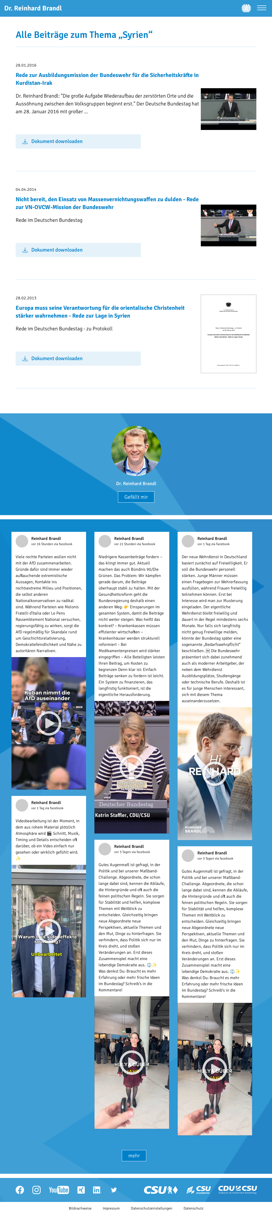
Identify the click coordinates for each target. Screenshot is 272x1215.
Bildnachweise (80, 1208)
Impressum (111, 1208)
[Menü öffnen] (261, 8)
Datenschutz (193, 1208)
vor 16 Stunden (42, 544)
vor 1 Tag (204, 544)
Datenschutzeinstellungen (151, 1208)
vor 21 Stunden (125, 544)
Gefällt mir (136, 497)
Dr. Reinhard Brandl (136, 483)
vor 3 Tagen (123, 852)
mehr (134, 1155)
